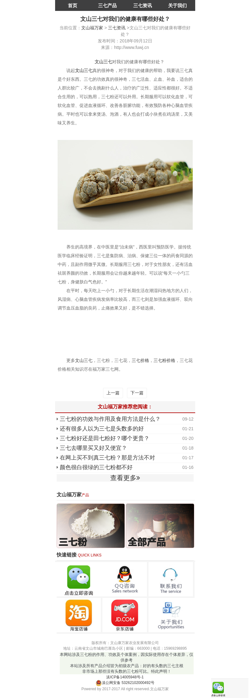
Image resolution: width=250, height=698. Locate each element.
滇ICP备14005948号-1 (125, 677)
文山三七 (83, 360)
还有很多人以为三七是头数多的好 (102, 429)
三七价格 (140, 360)
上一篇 (113, 392)
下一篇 (137, 392)
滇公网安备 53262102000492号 (125, 683)
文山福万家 (92, 27)
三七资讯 (142, 5)
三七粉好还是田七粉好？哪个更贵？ (104, 438)
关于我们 (177, 5)
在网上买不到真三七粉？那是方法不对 (107, 458)
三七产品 (107, 5)
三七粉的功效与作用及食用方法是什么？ (110, 419)
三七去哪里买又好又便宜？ (93, 448)
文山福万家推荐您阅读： (125, 406)
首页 (72, 5)
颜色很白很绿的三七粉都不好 (96, 467)
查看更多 (125, 477)
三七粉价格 (164, 360)
